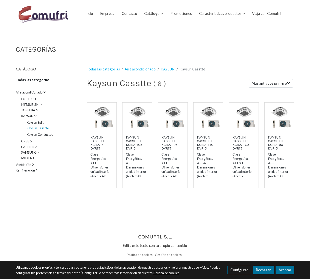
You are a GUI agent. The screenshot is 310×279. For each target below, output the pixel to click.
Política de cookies (140, 255)
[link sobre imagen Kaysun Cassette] (102, 117)
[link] (43, 13)
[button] (154, 13)
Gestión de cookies (168, 255)
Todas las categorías (103, 69)
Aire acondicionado (140, 69)
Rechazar (263, 270)
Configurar (239, 270)
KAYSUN (168, 69)
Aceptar (285, 270)
